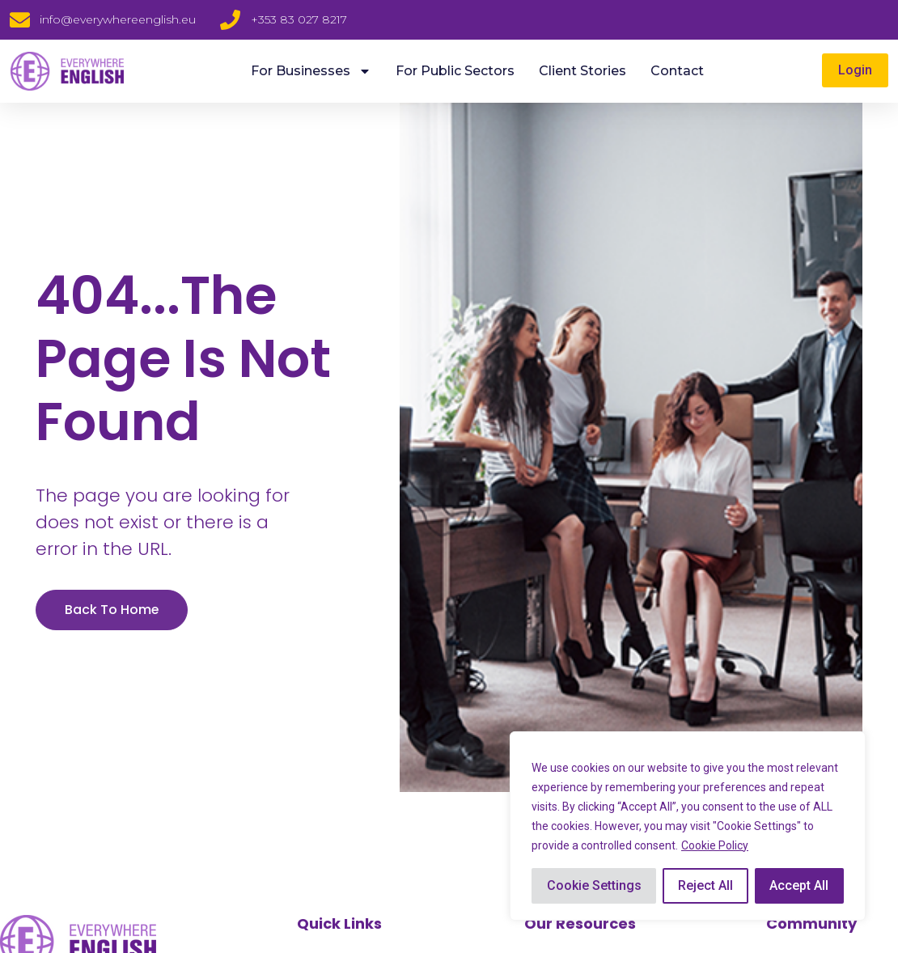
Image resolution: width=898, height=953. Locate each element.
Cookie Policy (714, 845)
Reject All (705, 885)
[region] (688, 826)
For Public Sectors (455, 70)
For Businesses (311, 71)
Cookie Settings (594, 885)
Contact (677, 70)
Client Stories (582, 70)
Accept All (798, 885)
